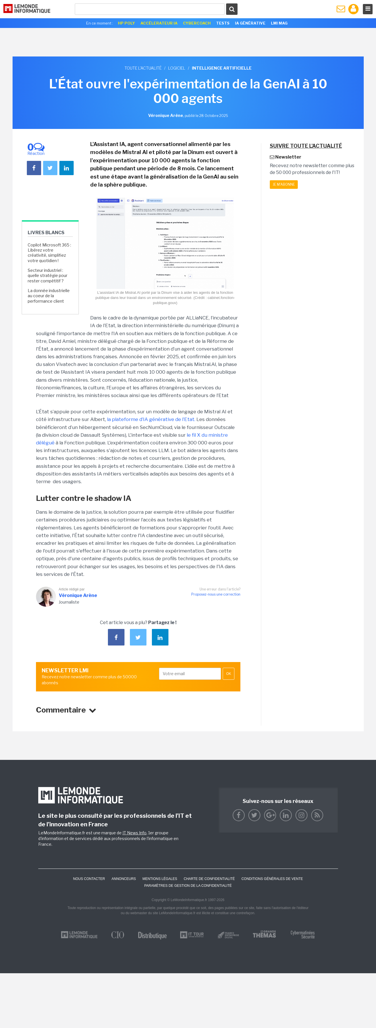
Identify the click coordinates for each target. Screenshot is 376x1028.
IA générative (250, 23)
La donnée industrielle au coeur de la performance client (49, 295)
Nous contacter (89, 879)
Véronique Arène (78, 595)
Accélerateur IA (159, 23)
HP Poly (126, 23)
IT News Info (134, 832)
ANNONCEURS (124, 879)
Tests (223, 23)
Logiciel (176, 68)
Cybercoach (197, 23)
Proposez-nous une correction (215, 594)
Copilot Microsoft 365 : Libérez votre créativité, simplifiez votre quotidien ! (49, 252)
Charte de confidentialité (209, 879)
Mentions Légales (159, 879)
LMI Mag (279, 23)
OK (228, 674)
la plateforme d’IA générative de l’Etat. (151, 419)
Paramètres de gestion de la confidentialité (188, 886)
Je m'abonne (284, 184)
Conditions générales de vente (272, 879)
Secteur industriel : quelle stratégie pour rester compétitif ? (47, 275)
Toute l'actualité (143, 68)
